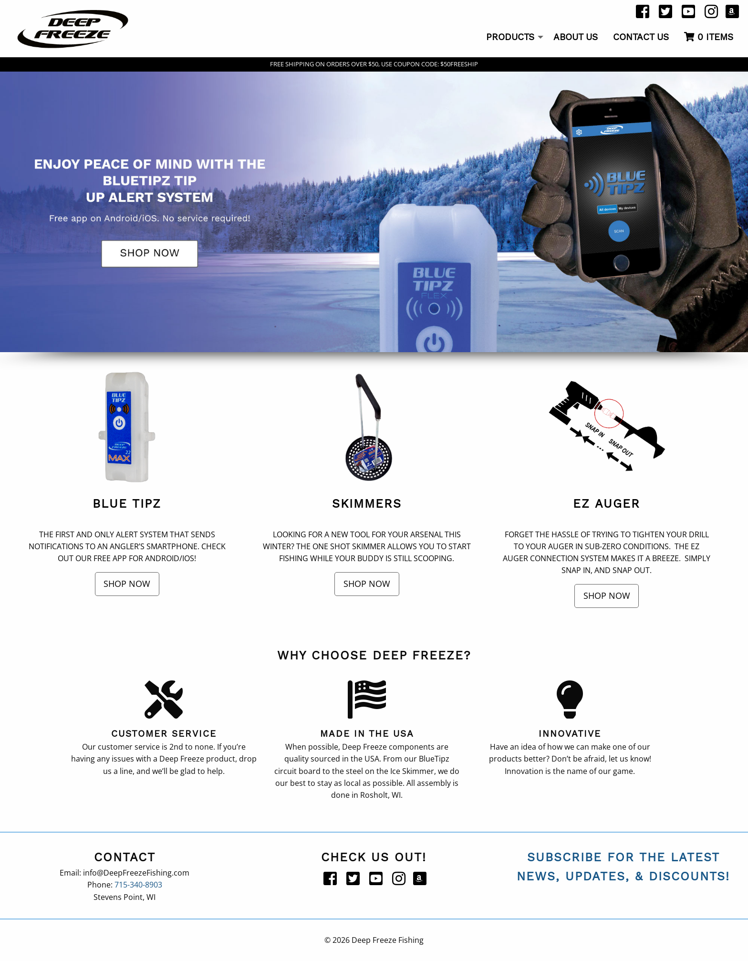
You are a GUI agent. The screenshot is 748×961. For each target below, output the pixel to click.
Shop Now (127, 583)
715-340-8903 (138, 884)
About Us (575, 36)
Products (510, 36)
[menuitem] (512, 38)
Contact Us (641, 36)
